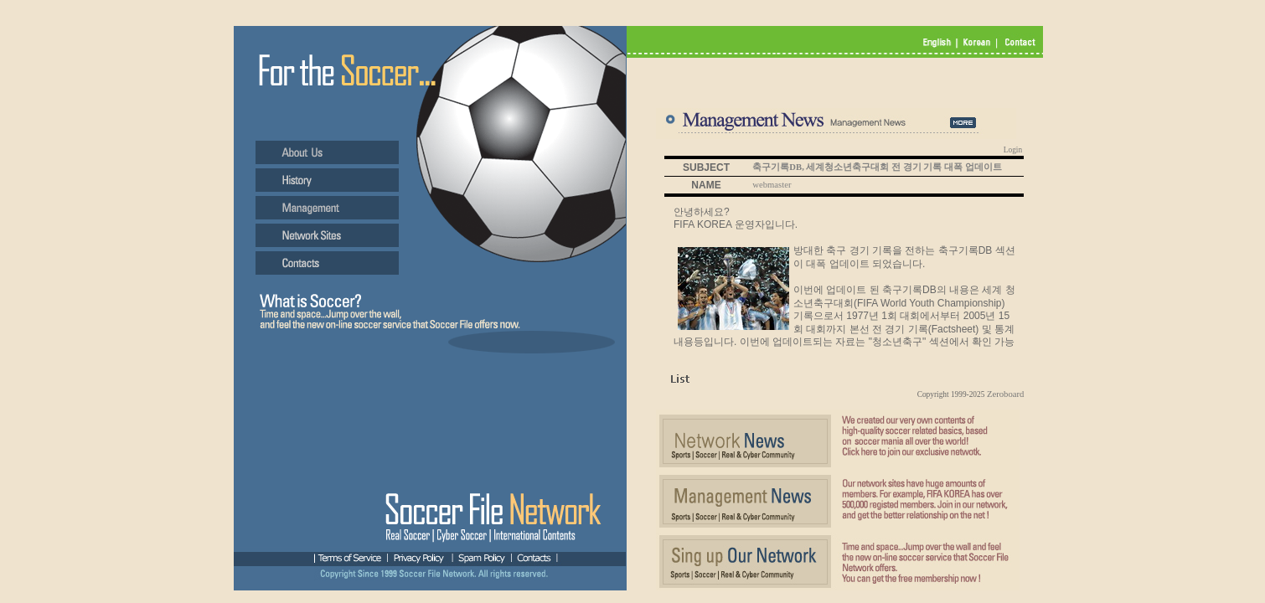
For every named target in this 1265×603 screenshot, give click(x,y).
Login (1012, 150)
